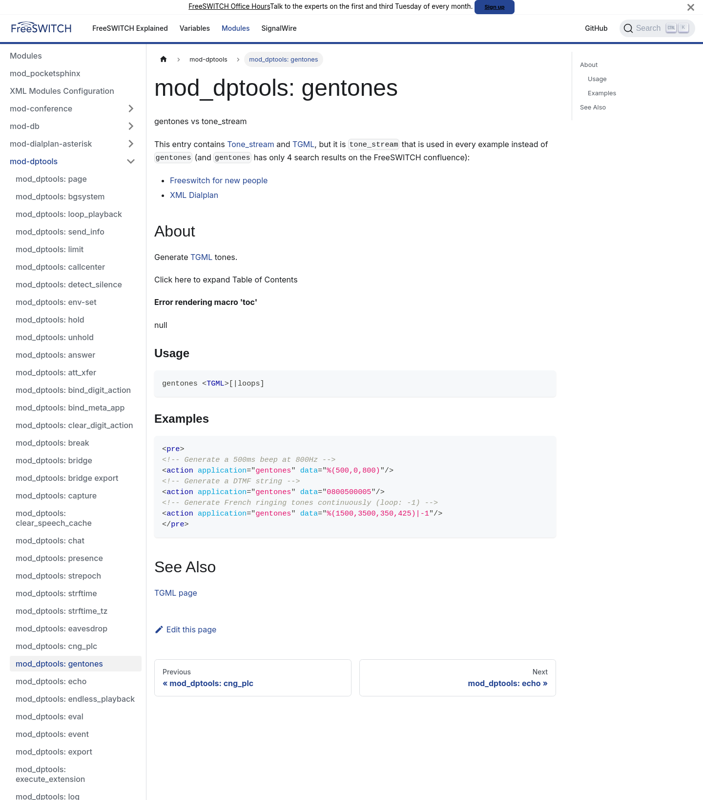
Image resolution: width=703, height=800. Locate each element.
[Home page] (163, 59)
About (589, 64)
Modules (236, 28)
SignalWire (279, 28)
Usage (597, 79)
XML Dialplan (194, 195)
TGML (303, 144)
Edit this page (185, 629)
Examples (602, 93)
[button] (73, 108)
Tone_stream (250, 144)
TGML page (175, 593)
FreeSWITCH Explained (130, 28)
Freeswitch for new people (219, 180)
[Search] (657, 28)
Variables (195, 28)
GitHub (596, 28)
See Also (593, 107)
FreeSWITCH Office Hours (229, 6)
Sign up (495, 6)
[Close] (691, 7)
